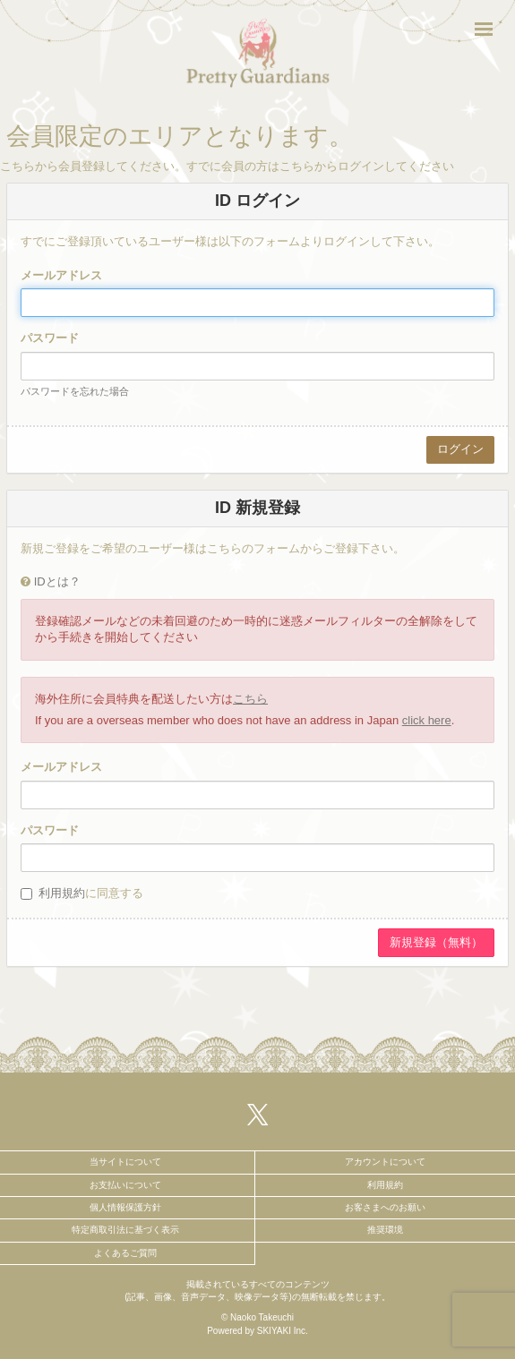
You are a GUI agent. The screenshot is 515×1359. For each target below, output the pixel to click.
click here (426, 720)
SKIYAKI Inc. (282, 1331)
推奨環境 (385, 1230)
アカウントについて (385, 1162)
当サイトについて (125, 1162)
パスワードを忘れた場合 (75, 391)
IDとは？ (57, 581)
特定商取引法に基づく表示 (125, 1230)
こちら (250, 698)
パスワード (50, 338)
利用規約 (62, 893)
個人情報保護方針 (125, 1207)
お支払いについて (125, 1185)
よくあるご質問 (125, 1253)
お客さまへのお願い (385, 1207)
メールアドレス (61, 275)
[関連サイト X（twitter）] (258, 1114)
